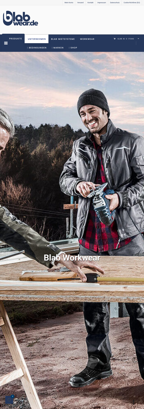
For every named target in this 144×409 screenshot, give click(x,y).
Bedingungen (37, 47)
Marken (58, 47)
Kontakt (90, 3)
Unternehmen (37, 39)
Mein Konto (69, 3)
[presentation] (3, 246)
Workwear (87, 39)
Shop (73, 47)
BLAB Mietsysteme (63, 39)
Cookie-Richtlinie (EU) (132, 3)
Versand (80, 3)
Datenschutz (115, 3)
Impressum (102, 3)
